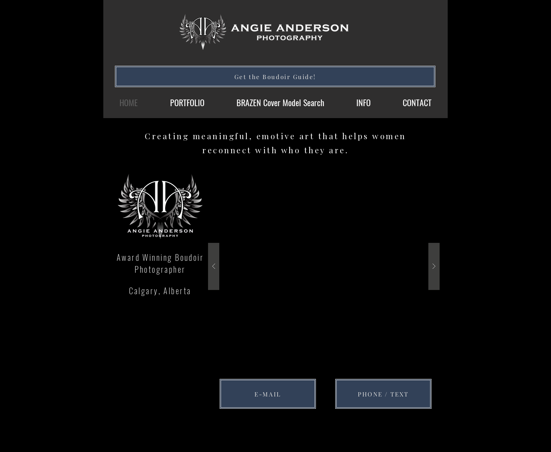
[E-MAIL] (268, 394)
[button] (324, 266)
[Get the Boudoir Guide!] (275, 76)
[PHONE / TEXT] (383, 394)
